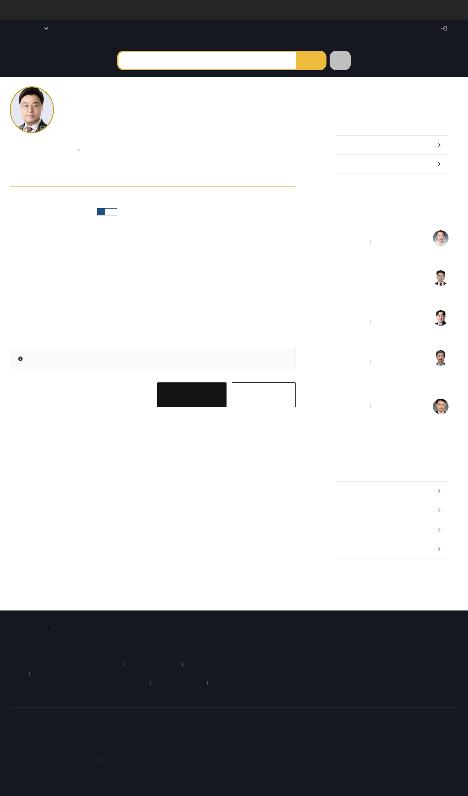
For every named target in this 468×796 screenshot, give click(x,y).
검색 (311, 67)
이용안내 (41, 712)
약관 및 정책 (68, 712)
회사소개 (19, 712)
